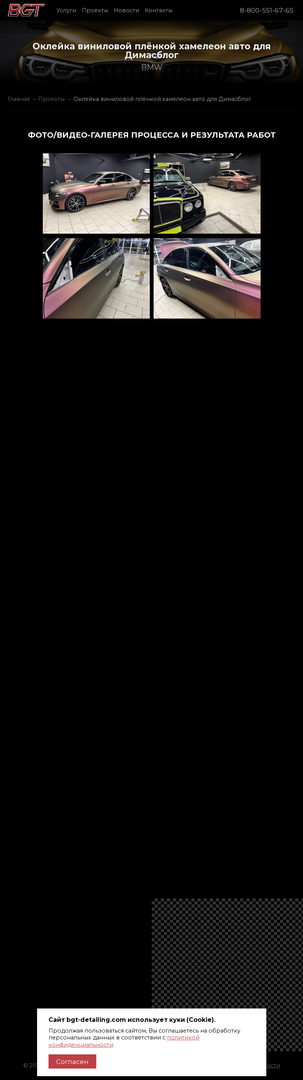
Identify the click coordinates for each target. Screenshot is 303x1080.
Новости (126, 10)
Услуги (66, 10)
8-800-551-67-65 (266, 10)
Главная (19, 99)
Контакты (158, 10)
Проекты (95, 10)
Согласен (72, 1061)
